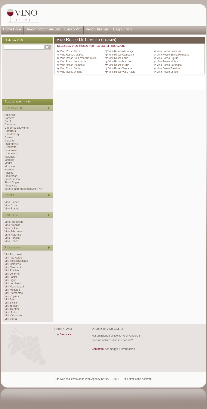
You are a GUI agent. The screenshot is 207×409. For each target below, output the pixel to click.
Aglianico (10, 114)
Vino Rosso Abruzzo (71, 51)
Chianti (8, 137)
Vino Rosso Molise (167, 61)
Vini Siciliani (11, 302)
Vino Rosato (11, 208)
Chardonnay (11, 134)
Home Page (12, 29)
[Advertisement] (124, 15)
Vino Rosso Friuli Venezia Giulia (78, 58)
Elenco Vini (72, 29)
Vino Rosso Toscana (120, 68)
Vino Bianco (11, 202)
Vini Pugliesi (11, 296)
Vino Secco (11, 241)
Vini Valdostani (13, 315)
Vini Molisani (12, 289)
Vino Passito (12, 237)
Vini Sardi (10, 299)
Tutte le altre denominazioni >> (23, 188)
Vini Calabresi (12, 264)
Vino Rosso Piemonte (72, 64)
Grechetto (10, 147)
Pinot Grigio (11, 182)
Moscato (9, 166)
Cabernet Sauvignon (17, 127)
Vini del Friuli (12, 273)
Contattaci (98, 348)
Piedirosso (10, 175)
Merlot (8, 163)
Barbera (9, 118)
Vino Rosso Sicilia (70, 68)
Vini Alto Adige (13, 257)
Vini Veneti (10, 318)
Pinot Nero (10, 185)
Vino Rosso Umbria (71, 71)
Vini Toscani (11, 305)
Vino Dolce (11, 228)
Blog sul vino (123, 29)
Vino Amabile (12, 225)
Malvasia (9, 156)
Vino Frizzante (13, 231)
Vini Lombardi (12, 283)
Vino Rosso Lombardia (73, 61)
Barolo (8, 121)
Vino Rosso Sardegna (169, 64)
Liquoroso (10, 153)
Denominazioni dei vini (43, 29)
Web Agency (92, 378)
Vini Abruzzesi (13, 254)
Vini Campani (12, 267)
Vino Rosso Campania (121, 54)
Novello (9, 169)
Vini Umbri (10, 312)
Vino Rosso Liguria (167, 58)
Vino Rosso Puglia (118, 64)
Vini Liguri (10, 280)
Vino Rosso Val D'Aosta (121, 71)
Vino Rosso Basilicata (169, 51)
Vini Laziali (11, 276)
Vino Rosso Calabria (71, 54)
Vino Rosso (11, 205)
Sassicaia (65, 334)
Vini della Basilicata (16, 260)
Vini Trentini (11, 309)
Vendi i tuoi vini (97, 29)
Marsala (9, 159)
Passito (8, 172)
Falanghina (11, 143)
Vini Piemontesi (13, 293)
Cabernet (10, 124)
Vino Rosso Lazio (118, 58)
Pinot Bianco (12, 179)
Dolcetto (9, 140)
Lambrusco (11, 150)
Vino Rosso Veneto (168, 71)
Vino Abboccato (14, 221)
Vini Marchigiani (14, 286)
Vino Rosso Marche (119, 61)
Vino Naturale (12, 234)
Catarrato (10, 130)
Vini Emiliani (11, 270)
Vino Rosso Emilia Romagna (173, 54)
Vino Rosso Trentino (168, 68)
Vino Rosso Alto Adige (121, 51)
